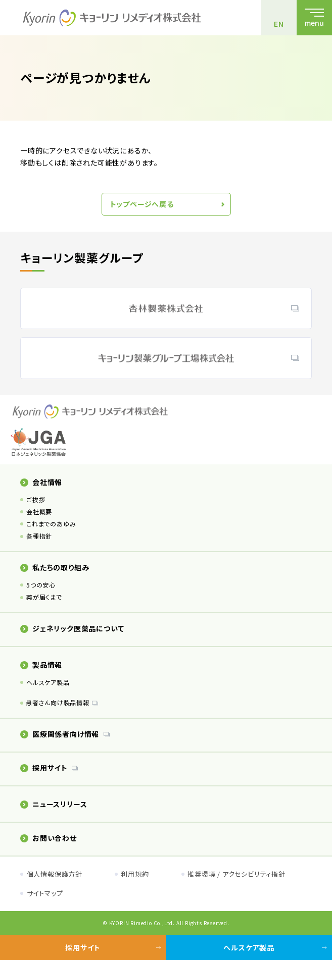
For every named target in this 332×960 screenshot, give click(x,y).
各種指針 (39, 535)
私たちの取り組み (54, 567)
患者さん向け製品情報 (57, 702)
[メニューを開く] (314, 17)
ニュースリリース (53, 804)
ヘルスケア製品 (48, 682)
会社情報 (41, 482)
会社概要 (39, 511)
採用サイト (44, 768)
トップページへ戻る (142, 204)
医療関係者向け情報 (59, 734)
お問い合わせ (48, 838)
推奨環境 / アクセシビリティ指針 (236, 874)
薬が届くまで (44, 597)
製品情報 (41, 665)
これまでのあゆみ (51, 523)
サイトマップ (45, 893)
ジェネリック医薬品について (72, 628)
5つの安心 (41, 584)
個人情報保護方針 (54, 874)
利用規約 (135, 874)
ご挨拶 (35, 499)
